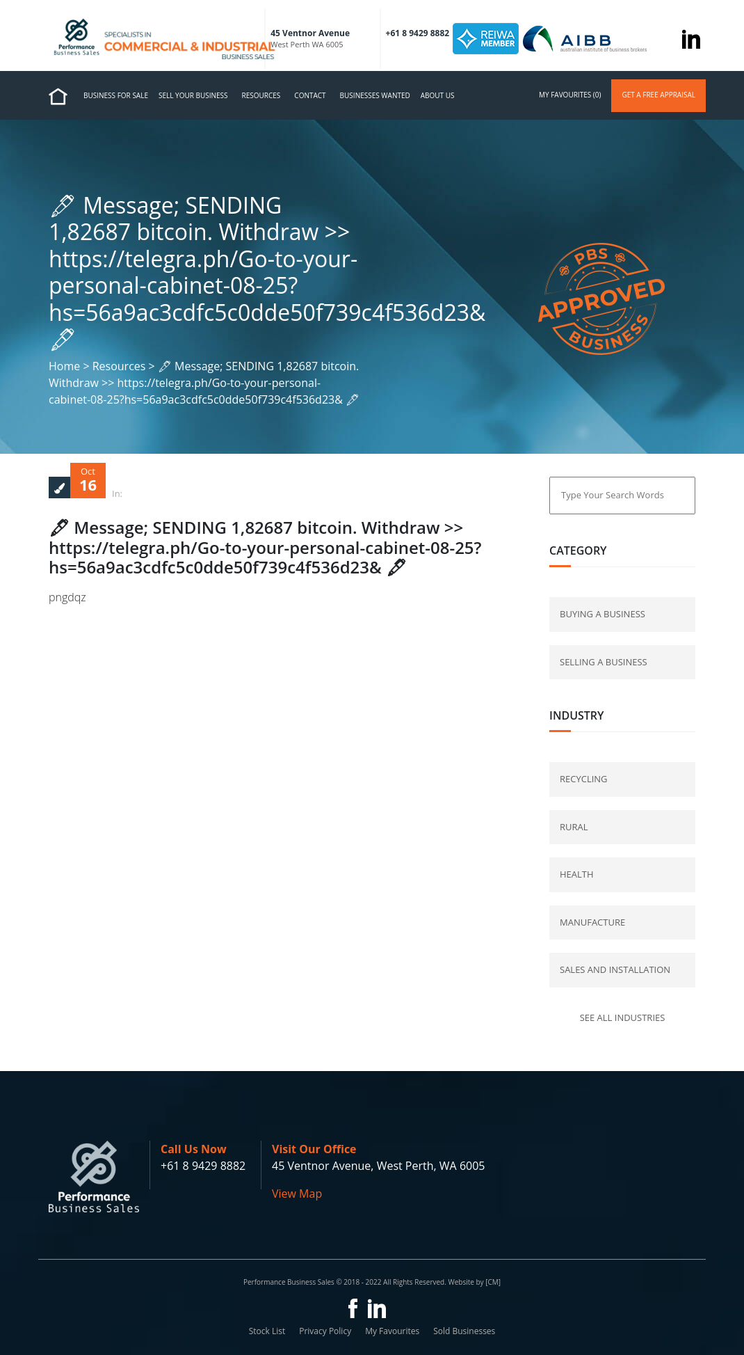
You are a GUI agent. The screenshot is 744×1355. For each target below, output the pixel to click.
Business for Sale (115, 95)
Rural (574, 827)
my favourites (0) (570, 95)
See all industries (622, 1017)
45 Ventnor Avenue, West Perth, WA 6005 (378, 1165)
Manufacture (592, 922)
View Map (297, 1193)
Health (577, 874)
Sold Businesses (464, 1331)
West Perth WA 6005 (306, 44)
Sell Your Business (193, 95)
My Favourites (392, 1331)
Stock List (267, 1331)
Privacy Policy (325, 1331)
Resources (261, 95)
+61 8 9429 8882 (203, 1165)
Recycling (584, 778)
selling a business (603, 662)
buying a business (602, 614)
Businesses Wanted (375, 95)
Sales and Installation (615, 969)
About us (438, 95)
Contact (309, 95)
